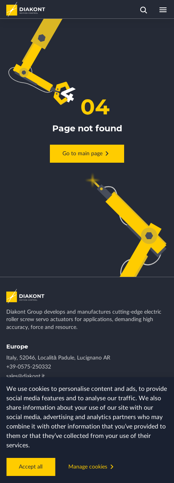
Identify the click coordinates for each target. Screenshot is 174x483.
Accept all (30, 467)
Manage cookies (92, 466)
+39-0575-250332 (28, 367)
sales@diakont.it (25, 376)
